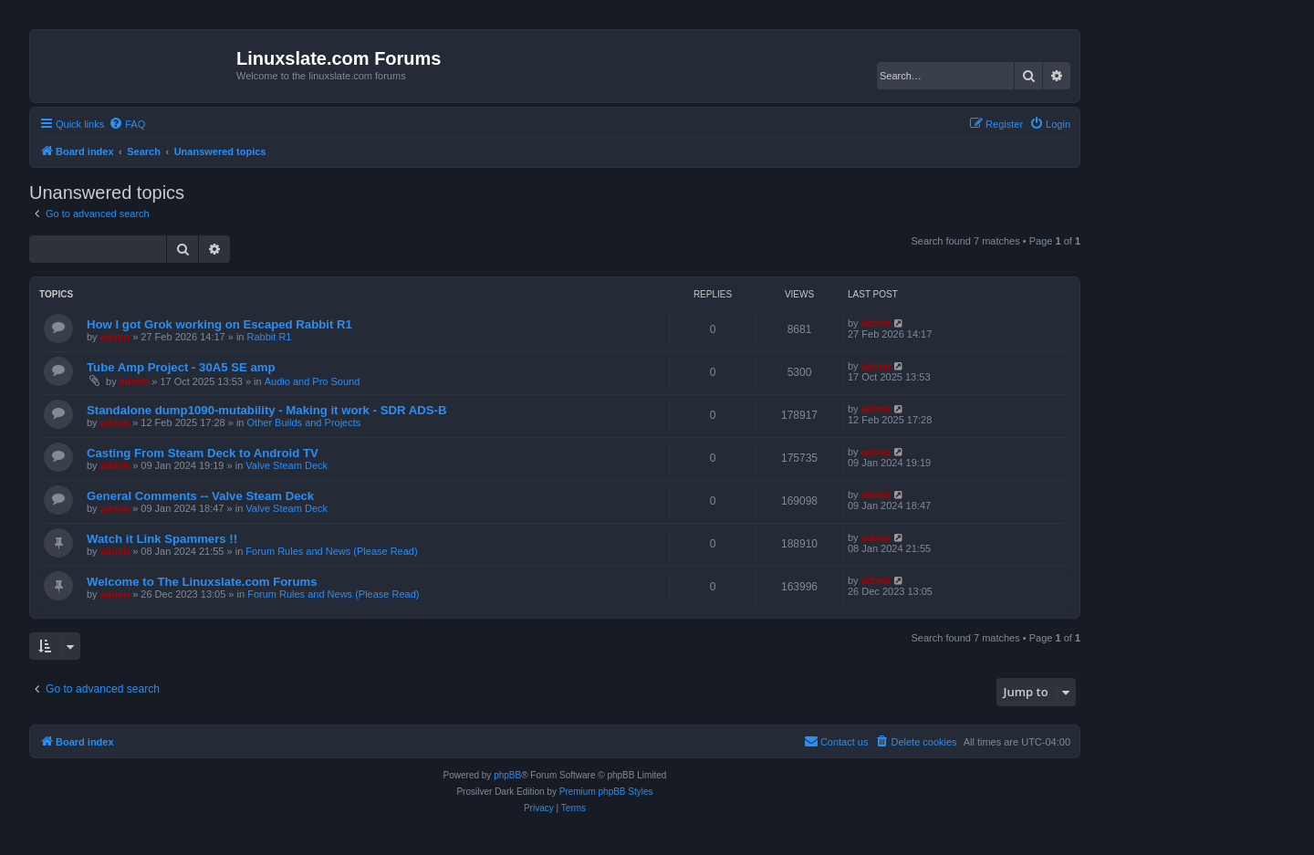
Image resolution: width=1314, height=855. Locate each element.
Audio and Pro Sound (312, 381)
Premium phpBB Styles (606, 792)
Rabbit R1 (269, 336)
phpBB (507, 775)
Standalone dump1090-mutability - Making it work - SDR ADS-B (266, 410)
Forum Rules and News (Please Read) (331, 551)
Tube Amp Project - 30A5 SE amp (181, 367)
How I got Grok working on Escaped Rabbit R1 (219, 324)
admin (115, 336)
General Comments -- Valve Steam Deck (200, 496)
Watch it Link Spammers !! (162, 539)
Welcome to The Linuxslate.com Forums (202, 582)
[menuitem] (127, 124)
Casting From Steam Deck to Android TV (202, 453)
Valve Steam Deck (286, 465)
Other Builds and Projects (304, 422)
